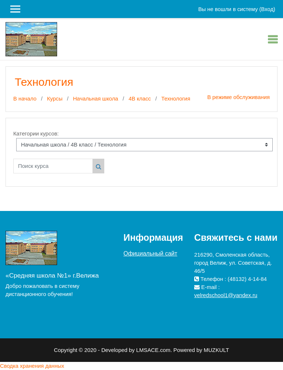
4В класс (140, 99)
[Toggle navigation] (272, 39)
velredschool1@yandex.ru (225, 295)
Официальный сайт (150, 253)
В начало (24, 99)
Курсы (54, 99)
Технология (175, 99)
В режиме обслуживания (238, 97)
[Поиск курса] (53, 166)
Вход (267, 9)
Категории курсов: (36, 134)
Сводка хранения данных (32, 366)
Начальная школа (95, 99)
